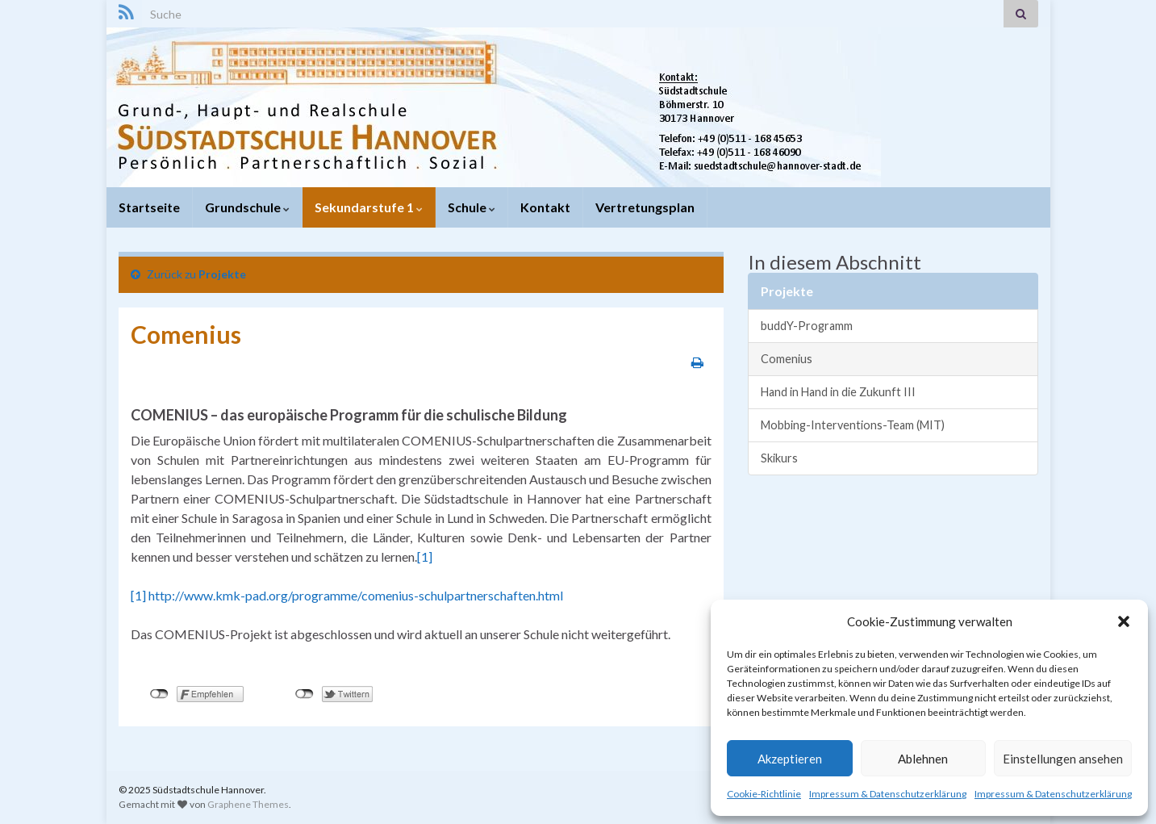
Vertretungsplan (645, 207)
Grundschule (247, 207)
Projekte (222, 274)
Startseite (149, 207)
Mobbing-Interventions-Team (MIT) (853, 425)
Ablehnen (923, 758)
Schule (471, 207)
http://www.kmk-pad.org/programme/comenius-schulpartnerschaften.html (355, 595)
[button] (1124, 621)
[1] (424, 556)
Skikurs (779, 458)
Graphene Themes (248, 804)
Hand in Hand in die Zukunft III (838, 392)
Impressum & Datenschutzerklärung (887, 794)
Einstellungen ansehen (1063, 758)
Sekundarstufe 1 (369, 207)
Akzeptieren (789, 758)
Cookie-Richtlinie (764, 794)
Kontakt (545, 207)
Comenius (786, 359)
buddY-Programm (807, 326)
